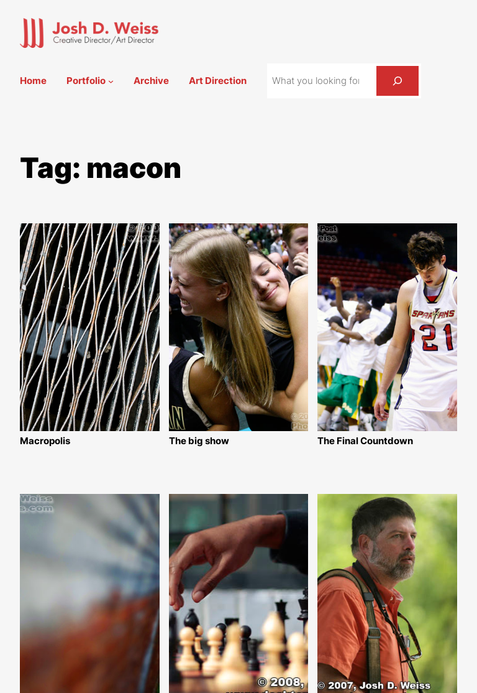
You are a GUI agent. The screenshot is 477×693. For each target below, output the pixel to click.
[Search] (397, 81)
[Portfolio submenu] (111, 81)
